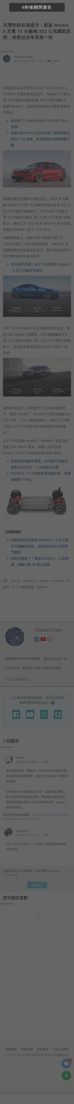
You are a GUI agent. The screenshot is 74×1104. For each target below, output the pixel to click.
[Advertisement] (37, 74)
